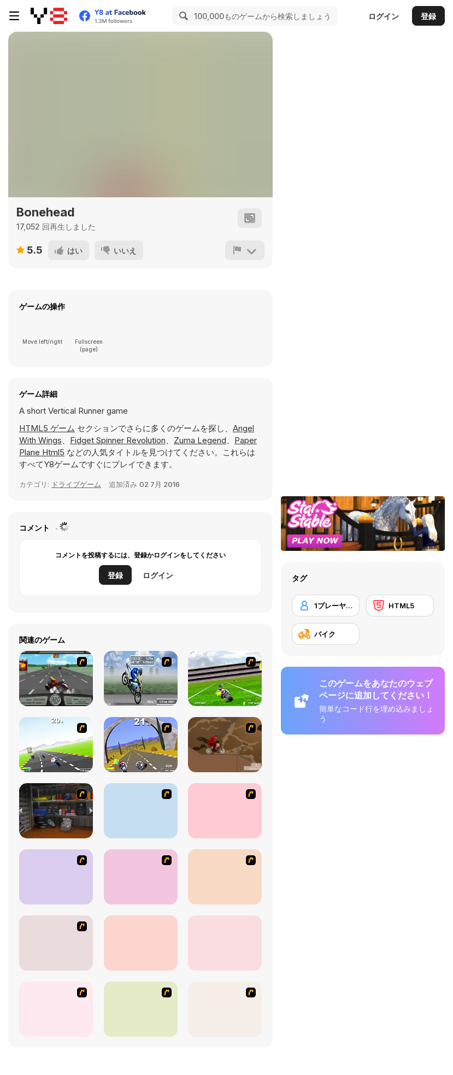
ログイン (383, 16)
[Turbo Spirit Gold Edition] (141, 744)
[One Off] (56, 810)
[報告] (244, 250)
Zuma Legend (200, 440)
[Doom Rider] (56, 943)
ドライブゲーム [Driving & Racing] (76, 484)
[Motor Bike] (56, 1009)
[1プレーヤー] (326, 605)
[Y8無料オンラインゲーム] (49, 16)
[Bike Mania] (141, 943)
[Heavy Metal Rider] (56, 678)
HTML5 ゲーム (47, 428)
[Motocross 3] (225, 1009)
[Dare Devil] (225, 810)
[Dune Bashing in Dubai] (56, 876)
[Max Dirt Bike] (225, 876)
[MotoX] (141, 876)
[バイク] (326, 634)
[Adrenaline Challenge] (225, 744)
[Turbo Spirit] (56, 744)
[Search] (182, 16)
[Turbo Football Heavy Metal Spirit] (225, 678)
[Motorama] (141, 1009)
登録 (428, 16)
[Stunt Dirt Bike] (225, 943)
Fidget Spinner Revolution (118, 440)
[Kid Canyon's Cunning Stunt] (141, 810)
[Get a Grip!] (141, 678)
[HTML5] (400, 605)
